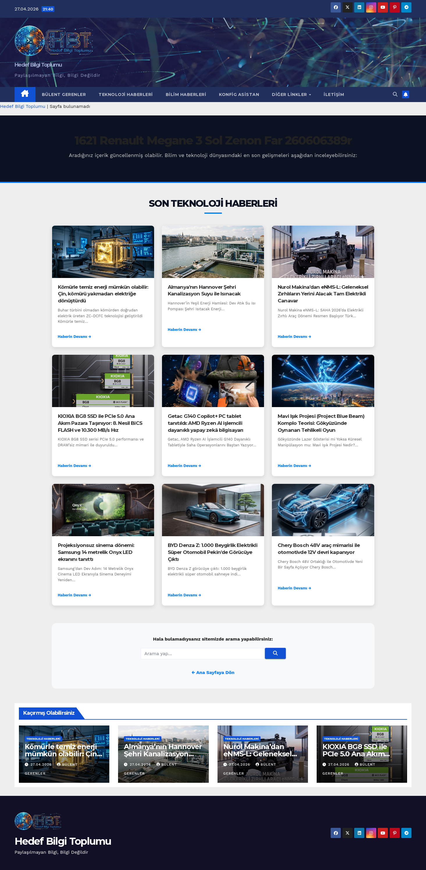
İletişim (334, 94)
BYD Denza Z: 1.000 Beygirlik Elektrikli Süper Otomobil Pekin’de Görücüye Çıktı (212, 552)
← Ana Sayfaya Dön (213, 672)
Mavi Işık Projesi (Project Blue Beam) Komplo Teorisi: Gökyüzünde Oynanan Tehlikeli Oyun (321, 423)
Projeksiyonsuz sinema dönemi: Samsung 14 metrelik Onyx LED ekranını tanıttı (96, 552)
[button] (395, 94)
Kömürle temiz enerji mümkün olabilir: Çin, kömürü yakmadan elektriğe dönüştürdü (103, 294)
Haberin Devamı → (74, 336)
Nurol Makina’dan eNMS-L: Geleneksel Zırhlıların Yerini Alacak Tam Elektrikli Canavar (323, 294)
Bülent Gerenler (64, 94)
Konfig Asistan (239, 94)
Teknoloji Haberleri (126, 94)
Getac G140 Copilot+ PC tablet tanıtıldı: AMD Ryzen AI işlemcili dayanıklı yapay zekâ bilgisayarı (205, 423)
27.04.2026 (42, 764)
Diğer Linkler (290, 94)
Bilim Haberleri (186, 94)
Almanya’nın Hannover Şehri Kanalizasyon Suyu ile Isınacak (163, 753)
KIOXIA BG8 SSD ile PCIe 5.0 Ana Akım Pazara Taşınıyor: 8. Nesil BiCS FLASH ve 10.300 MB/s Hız (100, 423)
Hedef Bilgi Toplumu (38, 65)
